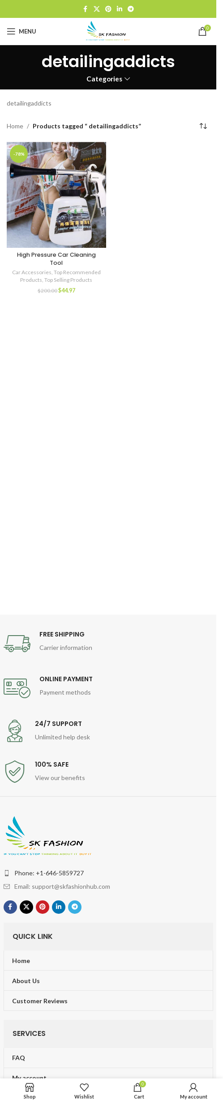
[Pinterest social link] (108, 9)
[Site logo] (108, 30)
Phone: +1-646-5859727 (49, 873)
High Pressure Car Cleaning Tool (56, 259)
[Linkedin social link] (119, 9)
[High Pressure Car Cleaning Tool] (56, 195)
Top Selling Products (68, 279)
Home (15, 126)
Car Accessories (31, 272)
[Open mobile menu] (21, 31)
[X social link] (97, 9)
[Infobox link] (108, 643)
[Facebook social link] (85, 9)
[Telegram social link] (131, 9)
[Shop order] (203, 126)
